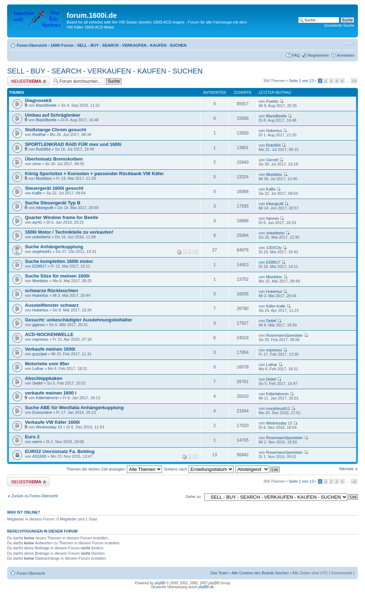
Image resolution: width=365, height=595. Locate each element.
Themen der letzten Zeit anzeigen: (114, 469)
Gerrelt (272, 160)
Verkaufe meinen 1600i (50, 349)
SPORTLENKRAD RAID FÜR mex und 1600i (73, 144)
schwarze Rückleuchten (51, 290)
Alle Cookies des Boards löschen (260, 573)
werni (37, 441)
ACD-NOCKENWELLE (49, 334)
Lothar (37, 368)
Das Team (219, 573)
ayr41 (37, 222)
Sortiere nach (198, 469)
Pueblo (272, 101)
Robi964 (43, 149)
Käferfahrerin (47, 398)
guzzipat (39, 354)
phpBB (160, 583)
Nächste (346, 469)
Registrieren (318, 55)
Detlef (271, 321)
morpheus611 (278, 408)
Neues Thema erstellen (28, 81)
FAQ (296, 55)
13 (354, 81)
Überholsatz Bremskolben (54, 159)
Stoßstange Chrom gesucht (55, 129)
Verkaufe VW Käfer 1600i (52, 422)
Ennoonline (42, 412)
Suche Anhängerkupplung (54, 246)
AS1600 (39, 456)
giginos (38, 324)
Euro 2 (32, 436)
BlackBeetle (46, 105)
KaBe (37, 193)
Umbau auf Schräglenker (52, 115)
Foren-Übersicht (32, 45)
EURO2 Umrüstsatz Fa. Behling (60, 451)
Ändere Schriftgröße (349, 44)
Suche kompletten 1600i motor (59, 261)
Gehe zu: (194, 496)
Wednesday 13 (49, 427)
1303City (273, 247)
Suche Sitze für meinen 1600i (57, 276)
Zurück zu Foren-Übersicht (34, 496)
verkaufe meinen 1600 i (50, 393)
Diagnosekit (38, 100)
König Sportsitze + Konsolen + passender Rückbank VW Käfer (94, 173)
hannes (272, 218)
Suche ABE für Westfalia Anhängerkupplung (74, 407)
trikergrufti (44, 207)
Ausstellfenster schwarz (52, 305)
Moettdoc (44, 178)
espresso (40, 339)
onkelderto (41, 237)
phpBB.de (206, 587)
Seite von (301, 80)
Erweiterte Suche (339, 25)
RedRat (39, 134)
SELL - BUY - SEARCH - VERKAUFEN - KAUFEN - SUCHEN (131, 45)
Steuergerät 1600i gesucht (54, 188)
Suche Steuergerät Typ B (52, 202)
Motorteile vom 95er (47, 363)
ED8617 (39, 266)
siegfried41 (42, 251)
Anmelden (345, 55)
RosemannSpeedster (284, 335)
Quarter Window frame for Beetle (61, 217)
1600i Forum (62, 45)
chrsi (36, 164)
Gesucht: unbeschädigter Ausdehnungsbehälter (78, 319)
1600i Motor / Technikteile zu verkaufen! (69, 232)
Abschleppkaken (43, 378)
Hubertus (274, 130)
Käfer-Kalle (275, 306)
